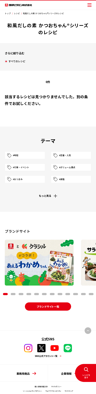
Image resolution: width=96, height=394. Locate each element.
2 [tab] (5, 294)
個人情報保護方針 (41, 386)
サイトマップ (68, 391)
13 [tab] (91, 294)
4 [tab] (21, 294)
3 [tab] (13, 294)
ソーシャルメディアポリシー (32, 391)
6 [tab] (36, 294)
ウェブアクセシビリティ (53, 391)
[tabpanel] (39, 263)
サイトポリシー (56, 386)
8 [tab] (52, 294)
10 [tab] (67, 294)
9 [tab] (60, 294)
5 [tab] (28, 294)
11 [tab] (75, 294)
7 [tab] (44, 294)
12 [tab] (83, 294)
